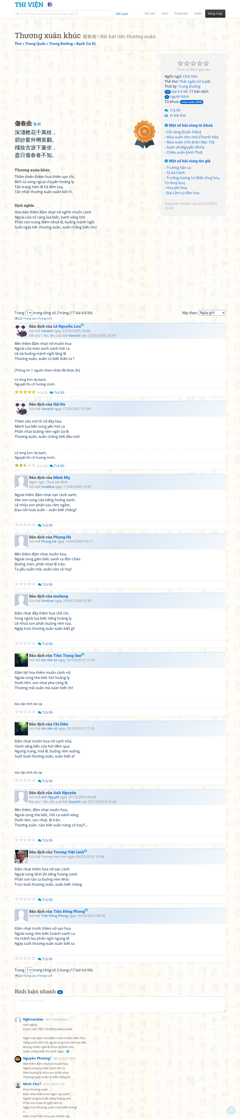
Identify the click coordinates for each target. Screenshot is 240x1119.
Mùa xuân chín (179, 204)
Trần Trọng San (68, 717)
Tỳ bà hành (176, 234)
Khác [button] (198, 13)
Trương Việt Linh (70, 913)
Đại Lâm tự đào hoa (183, 254)
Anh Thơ (194, 214)
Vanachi (185, 265)
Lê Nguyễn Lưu (68, 388)
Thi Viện (29, 4)
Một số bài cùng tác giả (187, 223)
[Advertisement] (120, 52)
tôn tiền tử (49, 722)
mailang (60, 658)
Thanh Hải (208, 199)
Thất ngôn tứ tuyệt (194, 143)
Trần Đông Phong (70, 973)
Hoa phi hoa (177, 249)
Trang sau (30, 380)
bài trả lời (176, 153)
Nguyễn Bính (192, 209)
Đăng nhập (215, 13)
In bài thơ (178, 177)
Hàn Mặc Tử (203, 204)
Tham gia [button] (181, 13)
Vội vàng (174, 193)
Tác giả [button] (149, 13)
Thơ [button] (164, 13)
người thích (177, 158)
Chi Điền (60, 786)
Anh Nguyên (64, 854)
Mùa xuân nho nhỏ (182, 199)
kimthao (47, 662)
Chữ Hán (190, 138)
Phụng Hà (62, 598)
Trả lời (175, 172)
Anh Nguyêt (50, 859)
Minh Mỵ (61, 539)
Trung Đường (189, 148)
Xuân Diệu (191, 193)
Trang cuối (45, 380)
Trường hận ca (179, 229)
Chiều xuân (176, 214)
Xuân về (173, 209)
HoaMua (47, 548)
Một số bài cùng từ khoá (189, 187)
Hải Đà (59, 466)
